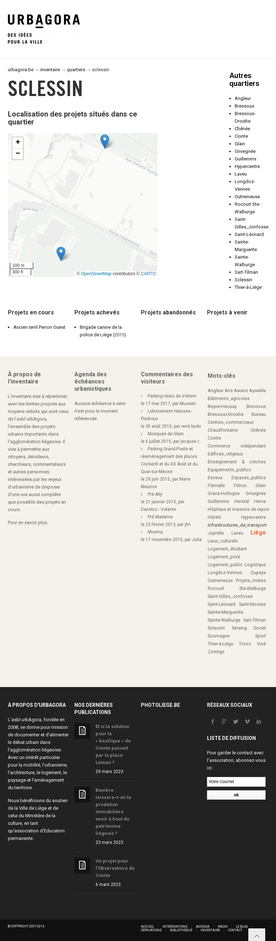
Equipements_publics (229, 469)
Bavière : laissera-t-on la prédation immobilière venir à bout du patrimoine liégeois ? (113, 811)
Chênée (242, 128)
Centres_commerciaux (231, 422)
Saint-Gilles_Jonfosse (230, 596)
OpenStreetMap (96, 273)
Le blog (242, 926)
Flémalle (216, 485)
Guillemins (245, 159)
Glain (240, 143)
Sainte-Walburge (224, 620)
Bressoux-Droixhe (226, 414)
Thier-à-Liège (248, 287)
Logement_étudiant (227, 548)
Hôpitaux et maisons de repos (238, 509)
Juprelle (216, 533)
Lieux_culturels (223, 541)
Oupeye (258, 572)
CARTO (148, 273)
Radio (222, 926)
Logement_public (225, 564)
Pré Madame (160, 516)
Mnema (155, 532)
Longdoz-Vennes (225, 572)
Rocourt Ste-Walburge (237, 588)
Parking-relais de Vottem (172, 396)
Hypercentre (247, 166)
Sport (260, 635)
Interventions (175, 926)
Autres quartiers (244, 79)
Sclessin (243, 279)
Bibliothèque (181, 930)
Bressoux (244, 106)
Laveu (241, 174)
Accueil (147, 926)
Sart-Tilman (246, 272)
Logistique (255, 564)
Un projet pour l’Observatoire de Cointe (115, 868)
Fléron (240, 485)
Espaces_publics (248, 477)
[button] (60, 253)
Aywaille (257, 390)
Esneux (215, 477)
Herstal (241, 501)
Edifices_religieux (225, 453)
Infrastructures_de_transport (237, 525)
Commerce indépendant (237, 446)
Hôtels (214, 517)
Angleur (243, 98)
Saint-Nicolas (252, 604)
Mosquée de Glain (166, 433)
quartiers (76, 69)
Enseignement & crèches (237, 461)
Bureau (259, 414)
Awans (241, 390)
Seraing (239, 628)
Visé (261, 643)
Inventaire (210, 930)
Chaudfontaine (223, 430)
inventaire (50, 69)
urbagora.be (20, 69)
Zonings (216, 651)
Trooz (245, 643)
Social (259, 628)
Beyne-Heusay (222, 406)
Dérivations (151, 930)
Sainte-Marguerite (225, 612)
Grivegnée (245, 151)
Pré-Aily (155, 494)
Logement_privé (224, 556)
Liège (258, 532)
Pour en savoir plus (27, 522)
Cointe (241, 136)
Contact (235, 930)
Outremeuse (247, 196)
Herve (260, 501)
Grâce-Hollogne (224, 493)
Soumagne (219, 635)
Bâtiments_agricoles (229, 398)
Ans (229, 390)
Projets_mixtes (251, 580)
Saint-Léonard (249, 234)
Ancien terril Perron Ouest (39, 327)
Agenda (203, 926)
